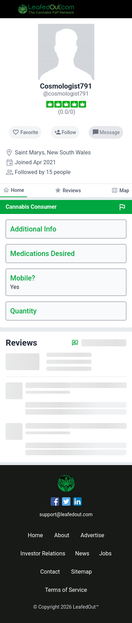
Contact (50, 571)
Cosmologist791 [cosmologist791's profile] (66, 86)
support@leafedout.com (66, 514)
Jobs (105, 553)
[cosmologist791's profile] (66, 93)
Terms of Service (66, 590)
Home (35, 535)
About (61, 535)
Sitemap (81, 571)
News (82, 553)
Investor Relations (42, 553)
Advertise (92, 535)
